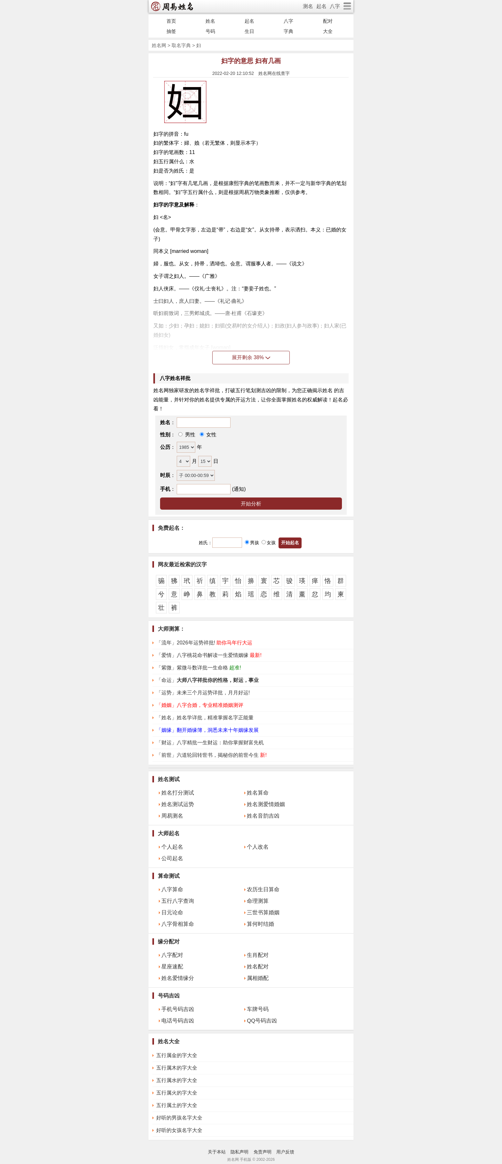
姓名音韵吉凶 (263, 816)
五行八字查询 (177, 901)
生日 (249, 31)
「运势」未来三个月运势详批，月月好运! (203, 692)
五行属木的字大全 (176, 1068)
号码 (210, 31)
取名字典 (181, 45)
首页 (171, 21)
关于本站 (217, 1151)
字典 (288, 31)
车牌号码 (258, 1009)
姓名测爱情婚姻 (266, 804)
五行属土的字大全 (176, 1105)
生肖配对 (258, 955)
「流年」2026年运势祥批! (204, 642)
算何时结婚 (260, 924)
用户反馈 (285, 1151)
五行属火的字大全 (176, 1092)
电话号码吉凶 (177, 1021)
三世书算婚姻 (263, 912)
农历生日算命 (263, 889)
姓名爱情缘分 (177, 978)
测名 (308, 6)
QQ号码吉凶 (262, 1021)
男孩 (252, 542)
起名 (321, 6)
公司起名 (172, 858)
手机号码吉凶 (177, 1009)
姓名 (210, 21)
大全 (328, 31)
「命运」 (207, 680)
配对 (328, 21)
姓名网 (159, 45)
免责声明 (262, 1151)
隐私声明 (239, 1151)
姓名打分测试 (177, 793)
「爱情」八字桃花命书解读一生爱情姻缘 (209, 655)
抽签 (171, 31)
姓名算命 (258, 793)
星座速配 (172, 967)
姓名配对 (258, 967)
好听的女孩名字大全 (179, 1130)
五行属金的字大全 (176, 1055)
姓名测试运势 (177, 804)
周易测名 (172, 816)
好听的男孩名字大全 (179, 1117)
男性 (189, 434)
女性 (210, 434)
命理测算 (258, 901)
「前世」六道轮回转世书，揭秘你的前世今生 (211, 755)
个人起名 (172, 847)
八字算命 (172, 889)
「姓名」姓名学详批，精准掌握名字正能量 (205, 717)
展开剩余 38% (251, 357)
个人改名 (258, 847)
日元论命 (172, 912)
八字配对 (172, 955)
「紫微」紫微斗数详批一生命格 (198, 667)
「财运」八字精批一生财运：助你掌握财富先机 (210, 742)
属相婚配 (258, 978)
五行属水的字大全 (176, 1080)
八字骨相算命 (177, 924)
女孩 (269, 542)
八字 (335, 6)
